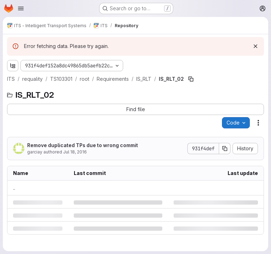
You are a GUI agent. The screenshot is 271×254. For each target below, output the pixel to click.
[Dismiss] (255, 46)
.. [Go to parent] (14, 188)
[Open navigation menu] (20, 8)
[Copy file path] (191, 79)
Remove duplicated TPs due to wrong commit (82, 145)
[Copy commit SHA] (224, 148)
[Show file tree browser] (12, 65)
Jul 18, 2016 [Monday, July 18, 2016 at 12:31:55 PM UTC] (75, 152)
